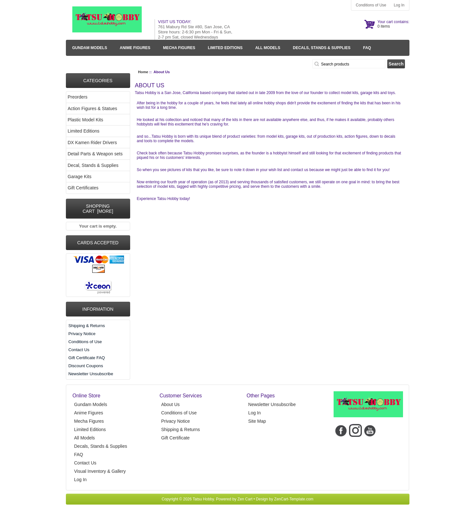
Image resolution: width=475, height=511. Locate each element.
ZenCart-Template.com (293, 499)
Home (143, 72)
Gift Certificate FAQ (86, 357)
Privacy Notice (81, 333)
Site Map (257, 421)
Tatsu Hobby (203, 499)
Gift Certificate (175, 437)
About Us (170, 404)
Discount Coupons (85, 365)
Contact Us (78, 349)
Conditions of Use (371, 5)
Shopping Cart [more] (98, 209)
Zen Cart (245, 499)
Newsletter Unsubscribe (90, 373)
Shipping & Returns (86, 325)
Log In (399, 5)
